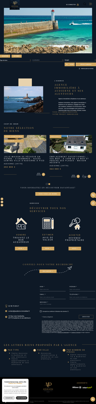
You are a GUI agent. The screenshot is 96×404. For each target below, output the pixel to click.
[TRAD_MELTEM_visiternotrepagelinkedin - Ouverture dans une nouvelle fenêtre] (2, 205)
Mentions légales (75, 399)
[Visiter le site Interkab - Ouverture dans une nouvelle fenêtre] (87, 385)
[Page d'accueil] (15, 5)
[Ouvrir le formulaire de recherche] (70, 64)
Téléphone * (74, 292)
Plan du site (67, 399)
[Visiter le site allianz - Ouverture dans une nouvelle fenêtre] (76, 385)
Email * (43, 292)
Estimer (17, 56)
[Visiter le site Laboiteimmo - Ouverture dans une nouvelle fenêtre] (9, 400)
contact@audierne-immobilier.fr (19, 309)
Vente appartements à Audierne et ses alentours (20, 359)
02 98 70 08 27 (13, 304)
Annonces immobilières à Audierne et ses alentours (49, 354)
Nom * (42, 284)
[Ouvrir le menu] (90, 4)
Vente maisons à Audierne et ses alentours (20, 353)
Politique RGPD (66, 400)
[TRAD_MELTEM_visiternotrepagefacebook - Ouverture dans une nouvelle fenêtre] (2, 199)
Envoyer (86, 315)
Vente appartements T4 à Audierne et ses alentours (78, 364)
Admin (81, 399)
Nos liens (86, 399)
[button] (47, 182)
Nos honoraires (51, 399)
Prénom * (73, 284)
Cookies (72, 400)
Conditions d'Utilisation (75, 330)
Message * (44, 300)
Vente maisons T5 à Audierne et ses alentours (78, 355)
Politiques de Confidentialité (63, 330)
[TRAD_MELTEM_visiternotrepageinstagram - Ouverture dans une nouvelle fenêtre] (2, 202)
